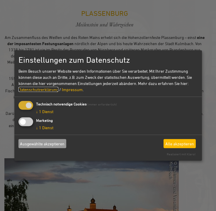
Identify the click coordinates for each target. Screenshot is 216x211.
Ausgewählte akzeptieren (42, 143)
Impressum (72, 89)
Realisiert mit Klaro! (181, 154)
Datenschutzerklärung (38, 89)
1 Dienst (44, 111)
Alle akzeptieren (179, 143)
